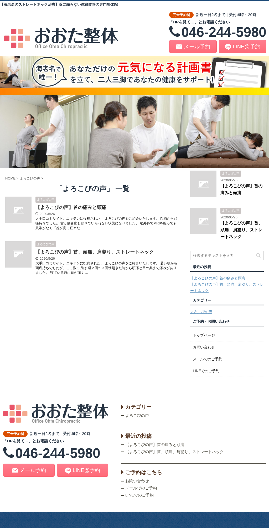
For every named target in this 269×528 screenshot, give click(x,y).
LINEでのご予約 (206, 371)
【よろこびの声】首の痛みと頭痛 (70, 207)
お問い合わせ (204, 347)
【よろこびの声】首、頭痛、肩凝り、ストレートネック (94, 252)
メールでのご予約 (207, 359)
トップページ (204, 335)
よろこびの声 (201, 312)
